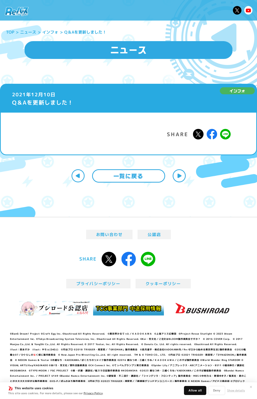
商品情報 (132, 10)
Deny (216, 390)
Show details (236, 390)
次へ (179, 175)
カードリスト (157, 10)
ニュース (43, 10)
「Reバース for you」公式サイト (17, 11)
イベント (112, 10)
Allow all (195, 390)
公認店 (154, 234)
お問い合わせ (109, 234)
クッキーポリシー (163, 283)
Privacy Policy (93, 393)
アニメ (94, 10)
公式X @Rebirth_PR (237, 10)
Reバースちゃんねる (248, 10)
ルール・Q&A (187, 10)
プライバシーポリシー (98, 283)
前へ (78, 175)
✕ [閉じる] (250, 387)
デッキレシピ (217, 10)
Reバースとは (69, 10)
